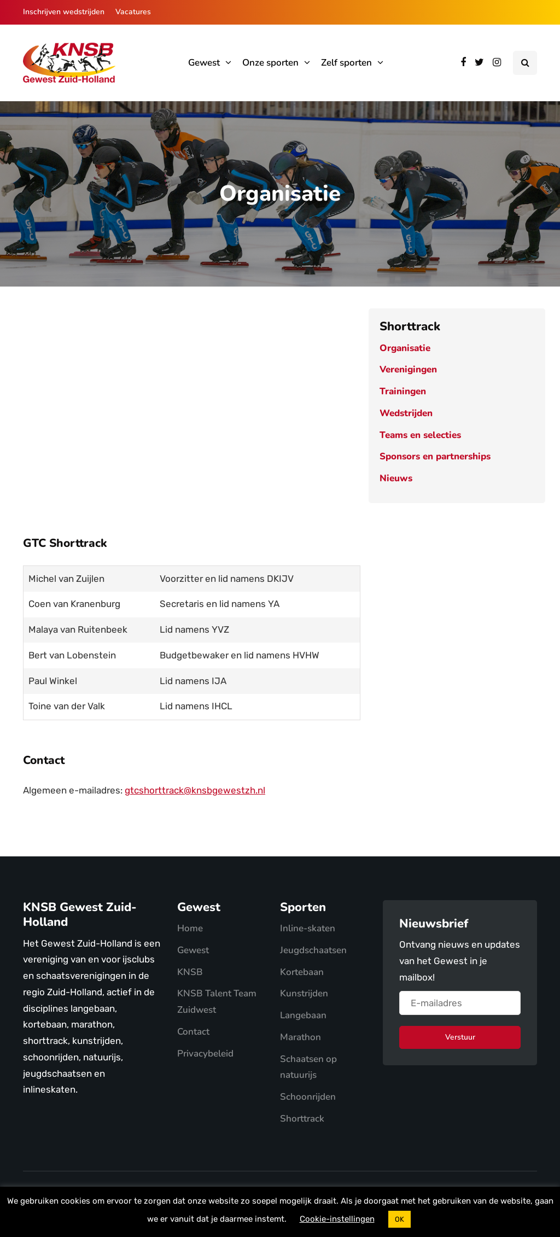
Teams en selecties (420, 435)
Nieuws (396, 478)
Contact (193, 1031)
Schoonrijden (308, 1096)
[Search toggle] (525, 63)
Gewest (204, 62)
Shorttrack (302, 1118)
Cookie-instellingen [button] (337, 1219)
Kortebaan (302, 972)
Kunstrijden (304, 993)
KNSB (190, 972)
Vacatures (133, 12)
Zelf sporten (346, 62)
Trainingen (403, 391)
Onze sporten (270, 62)
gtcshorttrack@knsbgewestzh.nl (195, 790)
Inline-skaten (307, 928)
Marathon (300, 1037)
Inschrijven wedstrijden (63, 12)
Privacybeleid (205, 1053)
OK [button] (399, 1219)
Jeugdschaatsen (313, 950)
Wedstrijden (406, 413)
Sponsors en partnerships (435, 456)
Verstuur (460, 1037)
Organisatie (405, 348)
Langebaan (303, 1015)
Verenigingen (408, 369)
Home (190, 928)
